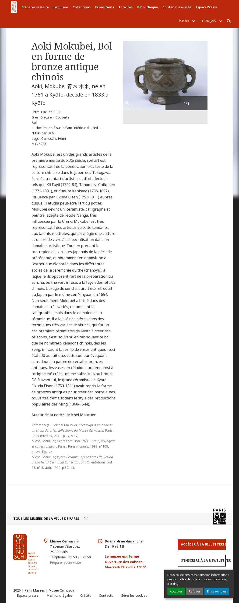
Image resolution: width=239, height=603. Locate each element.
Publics (187, 21)
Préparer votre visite (65, 562)
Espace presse (28, 595)
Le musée (60, 7)
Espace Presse (207, 7)
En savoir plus (217, 591)
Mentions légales (59, 595)
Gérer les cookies (134, 595)
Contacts (106, 595)
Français (212, 21)
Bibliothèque (147, 7)
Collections (82, 7)
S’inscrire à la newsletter (203, 560)
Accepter (176, 591)
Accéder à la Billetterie (203, 544)
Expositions (104, 7)
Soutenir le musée (177, 7)
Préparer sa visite (35, 7)
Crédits (85, 595)
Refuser (194, 591)
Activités (126, 7)
